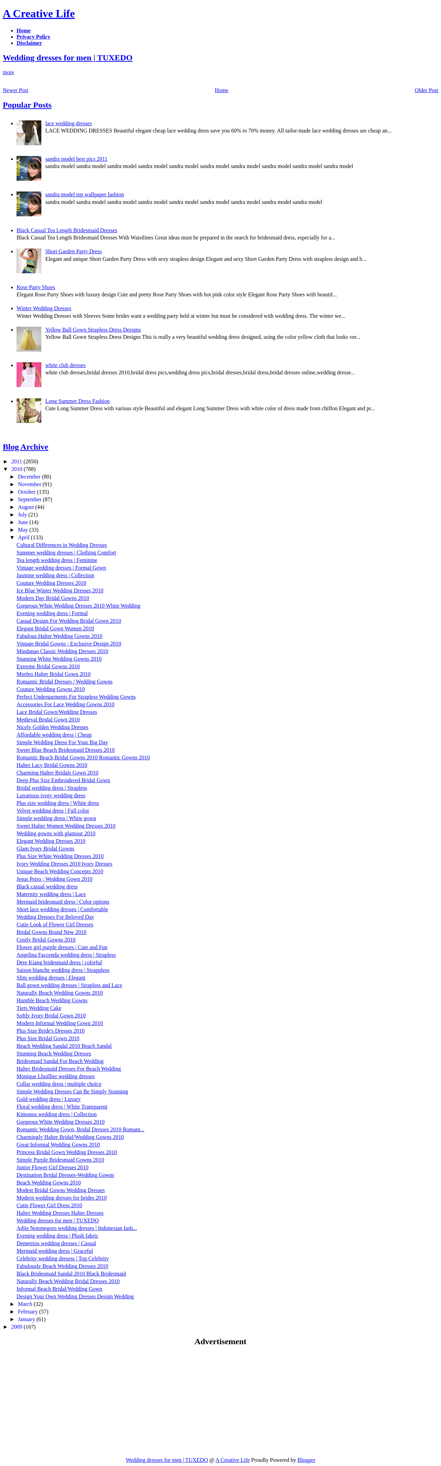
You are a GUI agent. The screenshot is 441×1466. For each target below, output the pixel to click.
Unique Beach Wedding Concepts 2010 (60, 871)
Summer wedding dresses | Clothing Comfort (66, 552)
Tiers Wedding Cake (39, 1008)
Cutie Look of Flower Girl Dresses (55, 924)
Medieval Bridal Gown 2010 (48, 719)
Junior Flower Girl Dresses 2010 (53, 1167)
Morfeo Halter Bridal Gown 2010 (54, 674)
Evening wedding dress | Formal (52, 613)
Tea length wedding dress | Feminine (57, 560)
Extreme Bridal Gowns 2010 (48, 666)
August (26, 507)
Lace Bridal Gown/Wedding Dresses (57, 712)
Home (221, 90)
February (28, 1312)
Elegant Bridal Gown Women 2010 (55, 628)
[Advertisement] (61, 1401)
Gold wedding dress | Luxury (49, 1099)
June (23, 522)
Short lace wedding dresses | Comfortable (62, 909)
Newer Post (15, 90)
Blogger (306, 1460)
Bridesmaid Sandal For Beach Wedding (60, 1061)
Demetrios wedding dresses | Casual (56, 1243)
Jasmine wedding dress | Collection (55, 575)
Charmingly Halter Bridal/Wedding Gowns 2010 (70, 1137)
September (30, 499)
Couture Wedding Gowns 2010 (51, 689)
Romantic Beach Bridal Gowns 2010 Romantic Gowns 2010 (83, 757)
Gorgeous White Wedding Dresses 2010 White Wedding (78, 606)
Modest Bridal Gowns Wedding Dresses (61, 1190)
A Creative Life (39, 13)
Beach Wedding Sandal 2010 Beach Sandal (64, 1046)
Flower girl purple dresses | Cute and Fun (62, 947)
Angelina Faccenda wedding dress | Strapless (66, 955)
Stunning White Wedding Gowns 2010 (59, 659)
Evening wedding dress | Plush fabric (57, 1236)
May (23, 530)
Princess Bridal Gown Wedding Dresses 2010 (67, 1152)
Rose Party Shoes (36, 287)
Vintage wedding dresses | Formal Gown (61, 568)
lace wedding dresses (68, 123)
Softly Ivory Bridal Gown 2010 (51, 1016)
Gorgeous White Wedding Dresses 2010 (61, 1122)
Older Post (426, 90)
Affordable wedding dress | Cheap (54, 735)
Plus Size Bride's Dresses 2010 (51, 1031)
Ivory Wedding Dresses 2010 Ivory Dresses (64, 864)
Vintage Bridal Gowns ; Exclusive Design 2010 (69, 644)
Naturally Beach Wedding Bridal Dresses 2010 (68, 1281)
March (26, 1304)
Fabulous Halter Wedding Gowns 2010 (59, 636)
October (27, 492)
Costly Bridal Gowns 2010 (46, 940)
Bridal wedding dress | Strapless (52, 788)
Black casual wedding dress (47, 886)
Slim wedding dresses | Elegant (51, 978)
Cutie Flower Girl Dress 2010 (49, 1205)
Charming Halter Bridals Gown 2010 (57, 773)
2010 (17, 469)
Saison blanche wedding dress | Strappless (63, 970)
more (8, 72)
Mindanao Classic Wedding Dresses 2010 (62, 651)
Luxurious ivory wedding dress (51, 795)
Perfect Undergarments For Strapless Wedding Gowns (76, 697)
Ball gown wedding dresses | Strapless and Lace (69, 985)
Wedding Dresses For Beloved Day (55, 917)
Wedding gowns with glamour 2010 (56, 833)
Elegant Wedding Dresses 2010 (51, 841)
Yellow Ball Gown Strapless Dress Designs (93, 330)
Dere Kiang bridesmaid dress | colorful (59, 962)
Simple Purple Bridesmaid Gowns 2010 (60, 1160)
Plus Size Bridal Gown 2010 (48, 1038)
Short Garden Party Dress (73, 251)
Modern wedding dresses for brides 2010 (62, 1198)
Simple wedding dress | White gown (56, 818)
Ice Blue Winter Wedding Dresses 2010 (60, 590)
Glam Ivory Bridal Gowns (45, 849)
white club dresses (65, 365)
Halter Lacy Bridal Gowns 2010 (52, 765)
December (30, 477)
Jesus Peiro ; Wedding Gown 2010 (54, 879)
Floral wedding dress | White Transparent (62, 1107)
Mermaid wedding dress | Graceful (55, 1251)
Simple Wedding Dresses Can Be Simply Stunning (72, 1091)
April (24, 537)
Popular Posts (27, 104)
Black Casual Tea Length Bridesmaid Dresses (67, 230)
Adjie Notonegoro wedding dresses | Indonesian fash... (77, 1228)
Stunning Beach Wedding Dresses (54, 1053)
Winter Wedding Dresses (44, 308)
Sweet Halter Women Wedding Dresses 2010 (66, 826)
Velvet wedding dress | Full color (53, 811)
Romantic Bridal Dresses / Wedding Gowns (65, 682)
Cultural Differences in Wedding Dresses (62, 545)
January (27, 1319)
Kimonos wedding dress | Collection (57, 1114)
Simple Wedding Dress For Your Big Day (62, 742)
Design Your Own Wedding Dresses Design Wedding (75, 1296)
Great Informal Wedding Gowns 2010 (58, 1145)
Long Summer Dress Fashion (77, 401)
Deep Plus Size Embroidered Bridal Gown (63, 780)
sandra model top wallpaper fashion (84, 194)
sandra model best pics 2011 (76, 159)
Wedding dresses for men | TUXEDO (68, 57)
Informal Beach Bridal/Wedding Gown (59, 1289)
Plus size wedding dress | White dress (58, 803)
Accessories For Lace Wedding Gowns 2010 (65, 704)
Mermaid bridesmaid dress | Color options (63, 902)
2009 (17, 1327)
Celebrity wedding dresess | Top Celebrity (63, 1258)
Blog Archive (25, 446)
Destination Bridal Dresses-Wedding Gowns (65, 1175)
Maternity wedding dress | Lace (51, 894)
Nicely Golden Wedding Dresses (53, 727)
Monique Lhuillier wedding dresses (56, 1076)
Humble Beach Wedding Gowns (52, 1000)
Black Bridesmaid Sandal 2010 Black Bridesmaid (71, 1274)
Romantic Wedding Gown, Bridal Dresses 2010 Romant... (80, 1129)
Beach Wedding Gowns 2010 (49, 1182)
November (30, 484)
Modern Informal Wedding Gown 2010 (60, 1023)
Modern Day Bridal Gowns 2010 (53, 598)
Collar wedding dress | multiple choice (59, 1084)
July (23, 515)
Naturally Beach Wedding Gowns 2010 (60, 993)
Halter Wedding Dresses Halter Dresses (60, 1213)
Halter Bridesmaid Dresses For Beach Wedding (69, 1069)
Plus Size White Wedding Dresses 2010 (60, 856)
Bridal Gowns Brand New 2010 (51, 932)
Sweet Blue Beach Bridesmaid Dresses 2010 (66, 750)
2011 (17, 461)
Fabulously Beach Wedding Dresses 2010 (62, 1266)
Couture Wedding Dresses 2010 (51, 583)
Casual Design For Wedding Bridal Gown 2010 (69, 621)
